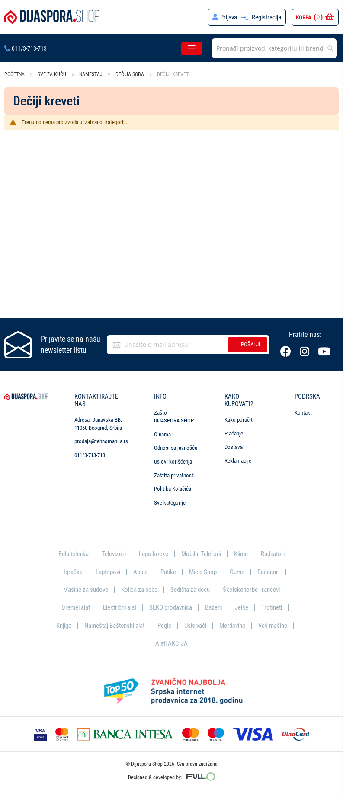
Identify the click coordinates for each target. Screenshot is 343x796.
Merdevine (232, 626)
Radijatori (273, 554)
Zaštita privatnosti (174, 475)
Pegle (164, 626)
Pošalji (250, 344)
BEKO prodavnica (170, 607)
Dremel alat (75, 607)
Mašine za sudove (85, 590)
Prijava (228, 17)
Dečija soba (130, 74)
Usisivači (195, 626)
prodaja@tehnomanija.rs (101, 441)
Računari (268, 572)
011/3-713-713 (25, 48)
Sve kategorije (170, 502)
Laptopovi (108, 572)
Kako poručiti (239, 419)
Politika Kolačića (172, 489)
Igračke (73, 572)
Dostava (233, 447)
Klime (241, 554)
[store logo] (51, 17)
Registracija (266, 17)
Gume (237, 572)
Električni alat (119, 607)
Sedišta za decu (190, 590)
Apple (140, 572)
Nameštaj (91, 74)
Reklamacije (237, 460)
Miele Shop (203, 572)
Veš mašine (272, 626)
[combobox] (274, 48)
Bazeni (213, 607)
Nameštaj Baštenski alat (114, 626)
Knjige (63, 626)
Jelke (241, 607)
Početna (15, 74)
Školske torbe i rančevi (251, 590)
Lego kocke (153, 554)
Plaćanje (233, 433)
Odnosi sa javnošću (175, 447)
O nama (162, 434)
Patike (168, 572)
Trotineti (271, 607)
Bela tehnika (73, 554)
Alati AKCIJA (171, 643)
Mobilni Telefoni (201, 554)
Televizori (114, 554)
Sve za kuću (52, 74)
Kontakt (303, 412)
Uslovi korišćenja (173, 461)
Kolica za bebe (139, 590)
